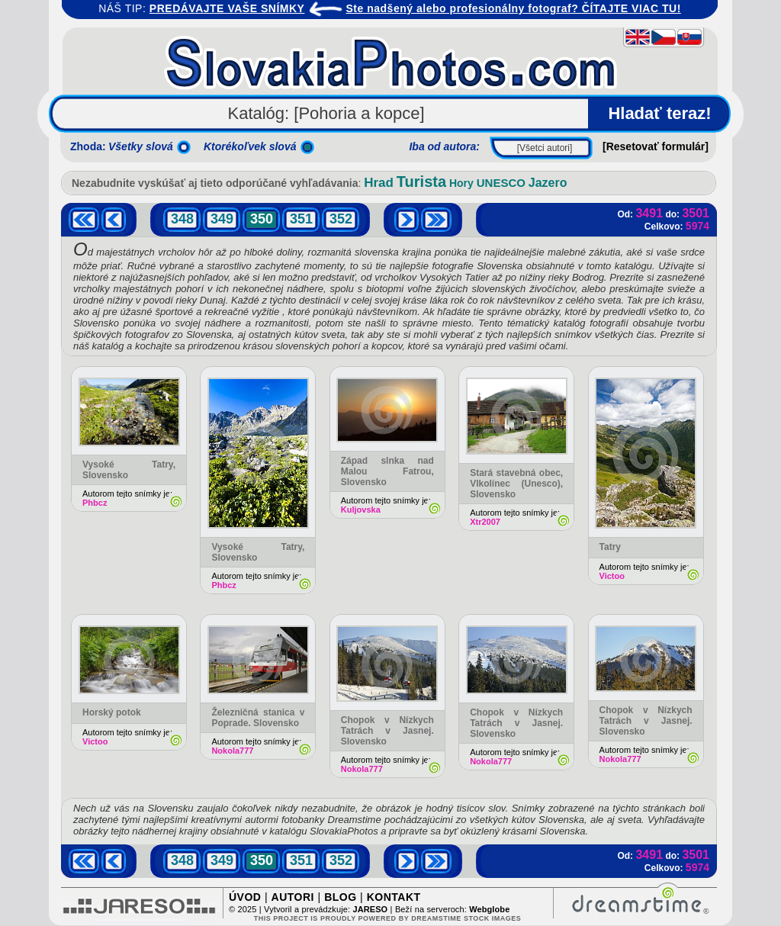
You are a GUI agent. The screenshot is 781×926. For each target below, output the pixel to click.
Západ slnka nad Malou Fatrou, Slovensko (387, 471)
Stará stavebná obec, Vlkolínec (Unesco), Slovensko (516, 484)
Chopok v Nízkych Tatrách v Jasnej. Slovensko (387, 731)
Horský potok (111, 712)
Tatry (610, 547)
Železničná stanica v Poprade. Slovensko (257, 717)
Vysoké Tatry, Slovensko (257, 552)
